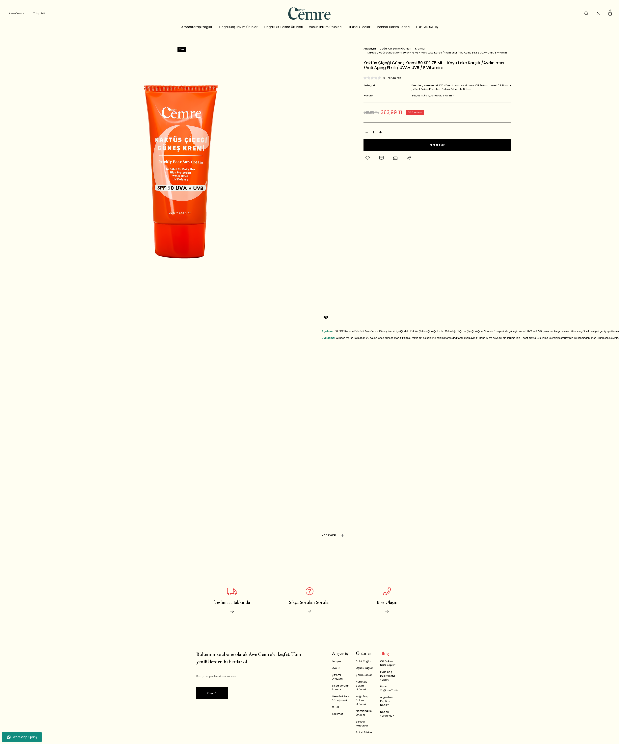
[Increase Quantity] (380, 136)
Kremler (417, 89)
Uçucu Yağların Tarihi (389, 691)
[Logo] (309, 14)
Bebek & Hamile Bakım (456, 93)
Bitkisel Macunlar (362, 726)
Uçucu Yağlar (364, 671)
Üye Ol (336, 671)
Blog (384, 656)
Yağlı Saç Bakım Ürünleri (362, 703)
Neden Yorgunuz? (387, 717)
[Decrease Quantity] (366, 136)
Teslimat (337, 717)
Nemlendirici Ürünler (364, 716)
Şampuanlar (364, 678)
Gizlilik (336, 710)
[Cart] (610, 14)
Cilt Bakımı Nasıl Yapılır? (388, 666)
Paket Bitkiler (364, 735)
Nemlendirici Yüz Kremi (438, 89)
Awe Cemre (16, 14)
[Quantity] (373, 136)
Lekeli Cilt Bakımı (500, 89)
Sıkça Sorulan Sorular (340, 690)
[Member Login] (598, 14)
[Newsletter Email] (251, 679)
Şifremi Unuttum (337, 680)
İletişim (336, 664)
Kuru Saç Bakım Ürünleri (361, 688)
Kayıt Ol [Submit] (212, 696)
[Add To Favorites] (367, 162)
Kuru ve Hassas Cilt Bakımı (471, 89)
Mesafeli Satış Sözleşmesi (341, 701)
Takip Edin (39, 14)
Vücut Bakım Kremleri (426, 93)
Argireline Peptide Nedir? (386, 704)
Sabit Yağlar (363, 664)
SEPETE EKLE (437, 149)
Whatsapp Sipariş (22, 737)
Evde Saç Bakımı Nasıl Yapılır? (387, 678)
